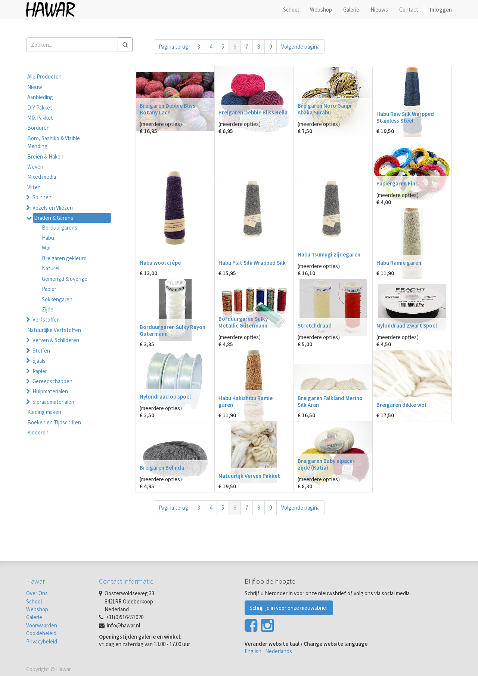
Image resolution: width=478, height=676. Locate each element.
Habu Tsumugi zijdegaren (329, 254)
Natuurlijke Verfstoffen (54, 330)
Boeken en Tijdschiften (54, 422)
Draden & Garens (53, 217)
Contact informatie (126, 581)
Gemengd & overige (64, 278)
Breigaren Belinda (162, 467)
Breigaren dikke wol (401, 404)
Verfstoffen (46, 319)
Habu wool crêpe (160, 262)
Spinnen (42, 197)
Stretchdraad (315, 325)
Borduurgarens (59, 227)
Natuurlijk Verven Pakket (249, 475)
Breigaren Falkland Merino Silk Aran (330, 401)
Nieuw (34, 86)
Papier (49, 288)
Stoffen (41, 350)
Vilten (34, 187)
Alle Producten (44, 76)
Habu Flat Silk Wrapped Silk (252, 262)
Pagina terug (173, 46)
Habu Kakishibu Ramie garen (245, 401)
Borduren (38, 127)
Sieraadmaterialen (53, 401)
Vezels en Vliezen (52, 207)
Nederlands (278, 651)
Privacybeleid (41, 641)
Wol (46, 247)
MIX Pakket (40, 117)
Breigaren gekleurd (64, 258)
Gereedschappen (52, 381)
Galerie (34, 617)
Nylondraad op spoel (165, 396)
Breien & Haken (45, 156)
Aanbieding (40, 97)
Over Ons (37, 593)
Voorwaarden (41, 625)
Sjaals (39, 360)
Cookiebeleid (41, 633)
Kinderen (38, 432)
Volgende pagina (300, 46)
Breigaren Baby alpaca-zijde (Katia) (326, 464)
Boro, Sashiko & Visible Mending (53, 142)
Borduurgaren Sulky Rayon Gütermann (172, 330)
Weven (35, 166)
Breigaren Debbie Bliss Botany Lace (167, 109)
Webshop (37, 609)
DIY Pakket (39, 107)
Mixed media (41, 176)
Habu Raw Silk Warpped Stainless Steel (405, 117)
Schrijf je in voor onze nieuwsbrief (288, 607)
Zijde (47, 309)
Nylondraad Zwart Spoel (406, 325)
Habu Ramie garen (398, 262)
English (253, 651)
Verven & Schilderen (55, 340)
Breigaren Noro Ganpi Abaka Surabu (324, 109)
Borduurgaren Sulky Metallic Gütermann (243, 322)
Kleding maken (44, 411)
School (34, 601)
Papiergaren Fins (397, 183)
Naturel (50, 268)
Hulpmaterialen (50, 391)
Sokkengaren (57, 299)
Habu (48, 237)
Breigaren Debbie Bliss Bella (253, 112)
